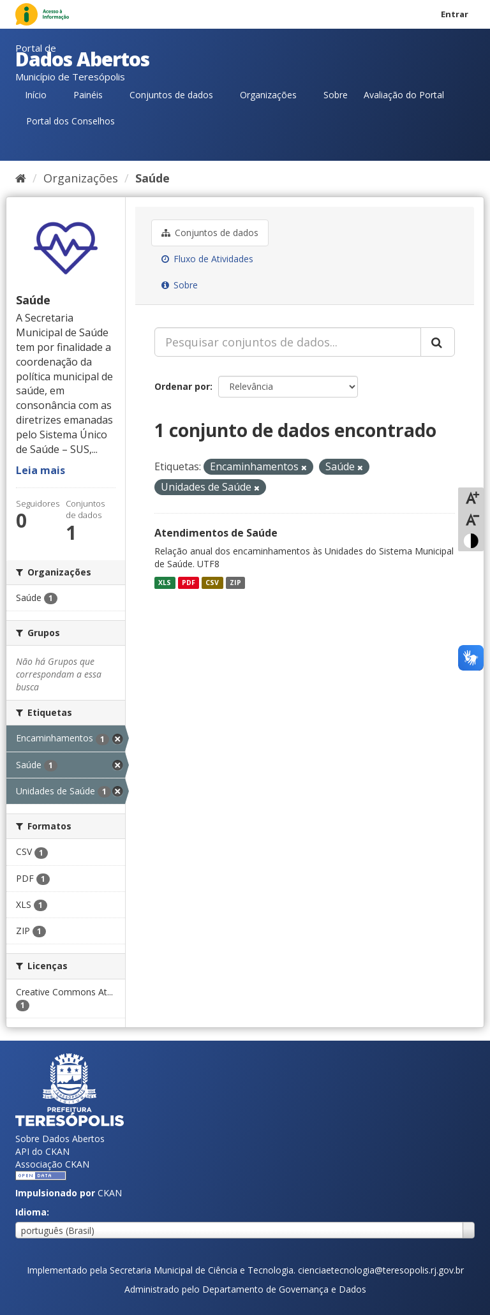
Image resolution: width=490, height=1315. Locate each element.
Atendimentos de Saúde (216, 533)
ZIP (235, 582)
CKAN (110, 1193)
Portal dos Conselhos (70, 121)
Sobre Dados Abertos (60, 1139)
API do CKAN (42, 1151)
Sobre (335, 95)
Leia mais (40, 470)
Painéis (88, 95)
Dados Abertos (82, 59)
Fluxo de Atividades (207, 259)
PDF (188, 582)
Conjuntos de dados (171, 95)
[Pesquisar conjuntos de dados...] (287, 342)
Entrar (454, 14)
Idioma (31, 1212)
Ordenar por (182, 386)
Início (36, 95)
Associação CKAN (52, 1164)
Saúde (152, 178)
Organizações (268, 95)
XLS (164, 582)
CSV (212, 582)
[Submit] (437, 342)
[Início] (20, 178)
